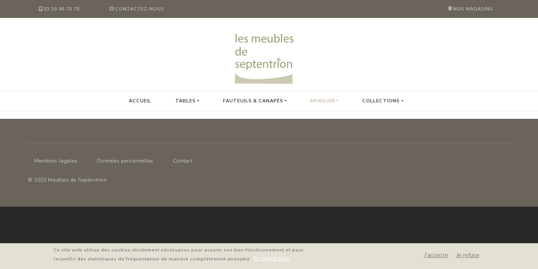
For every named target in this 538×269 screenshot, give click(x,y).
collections (381, 101)
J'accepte (436, 257)
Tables (185, 101)
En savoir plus (271, 260)
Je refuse (467, 257)
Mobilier (322, 101)
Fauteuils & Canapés (253, 101)
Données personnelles (125, 160)
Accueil (140, 101)
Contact (182, 160)
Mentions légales (55, 160)
